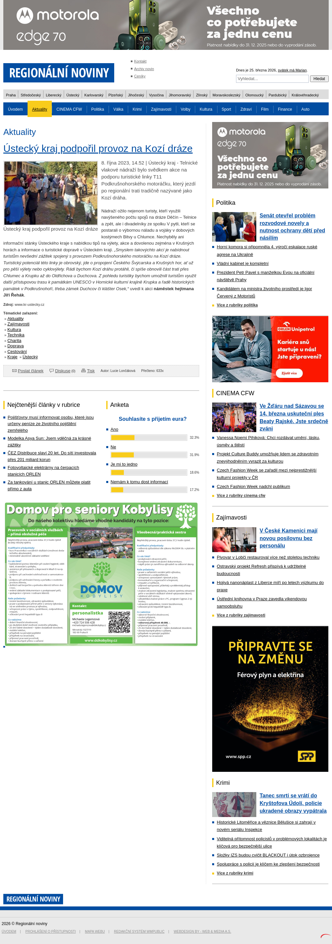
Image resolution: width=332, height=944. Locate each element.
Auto (305, 109)
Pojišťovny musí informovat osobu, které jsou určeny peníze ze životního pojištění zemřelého (51, 424)
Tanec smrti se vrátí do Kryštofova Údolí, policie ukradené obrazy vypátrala (293, 803)
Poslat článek (30, 370)
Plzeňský (116, 95)
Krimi (136, 109)
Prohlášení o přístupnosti (51, 931)
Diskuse (62, 370)
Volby (185, 109)
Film (265, 109)
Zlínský (202, 95)
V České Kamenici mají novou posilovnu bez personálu (288, 538)
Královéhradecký (305, 95)
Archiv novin (144, 69)
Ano (114, 429)
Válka (118, 109)
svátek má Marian (292, 70)
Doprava (15, 345)
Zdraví (246, 109)
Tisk (91, 370)
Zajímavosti (161, 109)
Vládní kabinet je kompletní (243, 263)
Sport (226, 109)
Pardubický (278, 95)
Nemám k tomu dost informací (139, 481)
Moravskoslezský (226, 95)
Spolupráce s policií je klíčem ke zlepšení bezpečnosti (268, 864)
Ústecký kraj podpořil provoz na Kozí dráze (98, 148)
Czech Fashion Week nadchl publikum (253, 486)
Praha (11, 95)
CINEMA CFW (69, 109)
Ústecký (72, 95)
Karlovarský (93, 95)
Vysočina (156, 95)
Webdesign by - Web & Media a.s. (202, 931)
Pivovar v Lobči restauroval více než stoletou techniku (268, 557)
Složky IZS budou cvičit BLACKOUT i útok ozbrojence (268, 855)
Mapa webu (95, 931)
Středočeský (31, 95)
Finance (285, 109)
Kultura (206, 109)
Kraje (12, 356)
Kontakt (140, 61)
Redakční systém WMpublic (139, 931)
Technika (15, 334)
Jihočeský (136, 95)
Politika (97, 109)
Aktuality (39, 109)
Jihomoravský (180, 95)
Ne (113, 446)
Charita (14, 340)
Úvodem (15, 109)
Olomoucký (254, 95)
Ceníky (139, 76)
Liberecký (53, 95)
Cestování (17, 351)
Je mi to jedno (124, 464)
